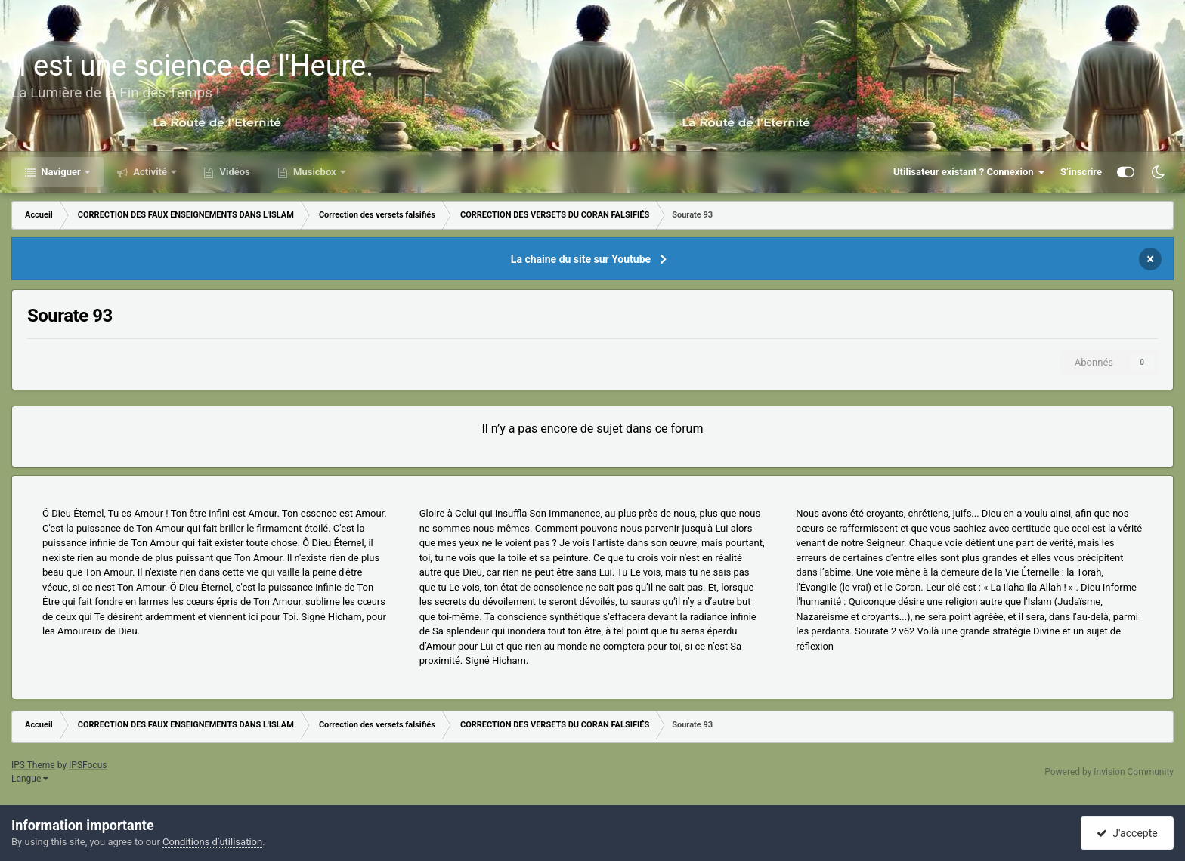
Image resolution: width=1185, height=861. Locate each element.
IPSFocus (88, 765)
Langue (29, 778)
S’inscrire (1081, 171)
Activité (150, 171)
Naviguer (61, 171)
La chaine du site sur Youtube (581, 259)
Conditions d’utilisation (212, 841)
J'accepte (1127, 833)
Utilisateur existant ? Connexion (969, 172)
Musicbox (315, 171)
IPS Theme (33, 765)
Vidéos (233, 171)
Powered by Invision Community (1109, 772)
